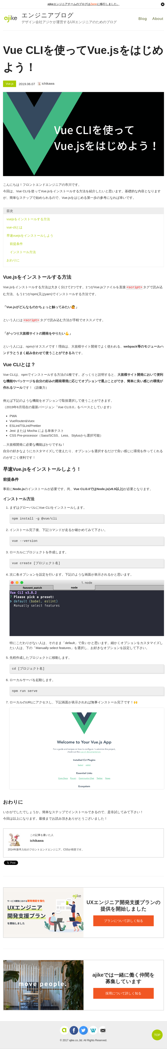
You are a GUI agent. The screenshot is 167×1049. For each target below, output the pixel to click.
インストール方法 (23, 252)
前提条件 (16, 244)
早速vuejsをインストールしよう (30, 235)
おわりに (13, 260)
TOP (157, 1035)
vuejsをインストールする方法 (28, 219)
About (158, 18)
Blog (143, 18)
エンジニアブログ (48, 15)
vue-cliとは (14, 227)
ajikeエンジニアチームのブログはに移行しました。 (83, 4)
